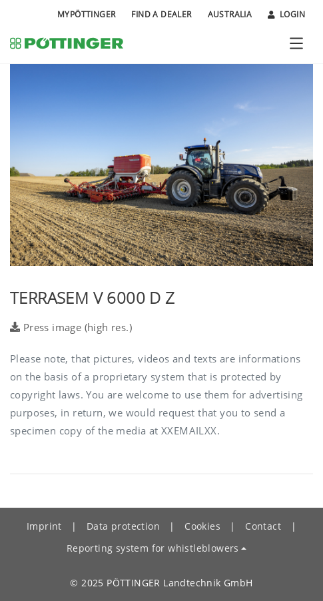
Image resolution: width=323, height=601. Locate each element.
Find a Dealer (161, 14)
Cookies (202, 526)
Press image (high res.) (71, 327)
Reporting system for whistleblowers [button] (153, 548)
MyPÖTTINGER (86, 14)
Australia (230, 14)
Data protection (123, 526)
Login (286, 14)
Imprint (44, 526)
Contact (263, 526)
